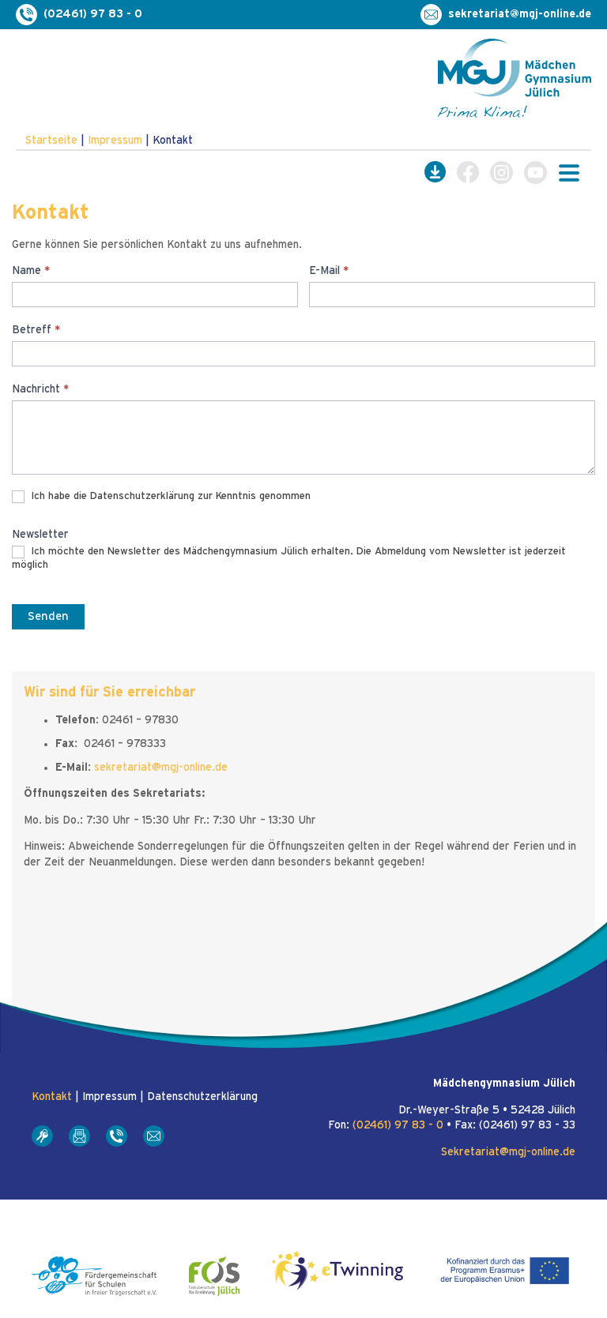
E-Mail (329, 270)
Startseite (51, 140)
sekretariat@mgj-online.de (161, 767)
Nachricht (40, 389)
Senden (48, 616)
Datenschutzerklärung (202, 1096)
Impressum (115, 140)
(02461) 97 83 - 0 (398, 1125)
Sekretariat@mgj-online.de (508, 1152)
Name (31, 270)
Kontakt (52, 1096)
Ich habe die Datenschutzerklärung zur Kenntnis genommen (161, 496)
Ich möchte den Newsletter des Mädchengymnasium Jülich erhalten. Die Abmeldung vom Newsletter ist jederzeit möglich (289, 558)
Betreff (36, 330)
